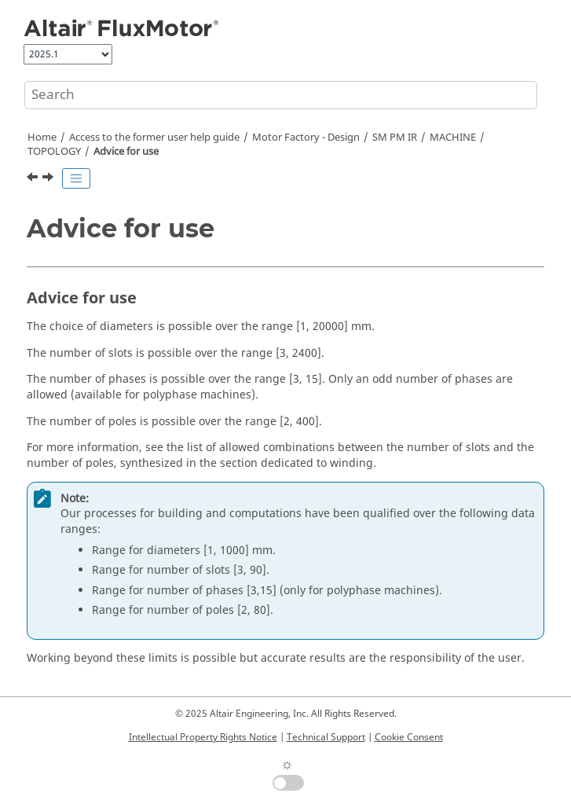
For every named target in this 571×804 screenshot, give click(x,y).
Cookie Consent (409, 737)
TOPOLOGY (54, 152)
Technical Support (326, 737)
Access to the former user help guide (154, 137)
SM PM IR (394, 137)
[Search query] (280, 95)
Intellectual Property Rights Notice (203, 737)
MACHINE (453, 137)
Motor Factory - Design (306, 137)
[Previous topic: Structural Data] (33, 179)
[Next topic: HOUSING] (49, 179)
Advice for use (126, 152)
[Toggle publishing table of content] (76, 178)
